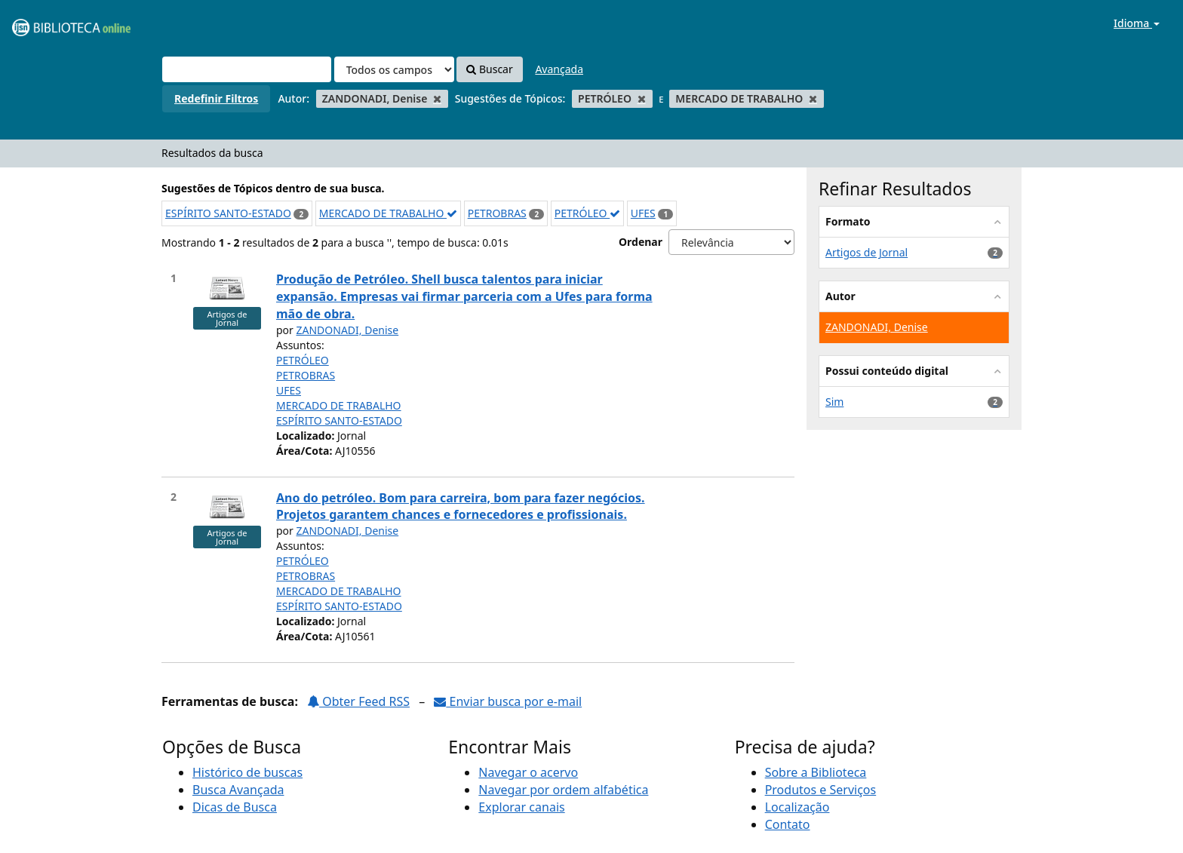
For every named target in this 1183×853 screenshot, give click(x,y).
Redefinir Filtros (216, 98)
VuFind (48, 23)
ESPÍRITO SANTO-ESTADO (228, 213)
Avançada (559, 69)
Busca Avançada (238, 789)
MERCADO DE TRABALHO (388, 213)
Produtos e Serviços (821, 789)
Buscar (489, 69)
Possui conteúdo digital (886, 371)
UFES (643, 213)
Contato (787, 824)
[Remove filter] (437, 98)
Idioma (1137, 23)
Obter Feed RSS (358, 701)
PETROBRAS (497, 213)
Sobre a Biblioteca (816, 772)
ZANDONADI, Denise (348, 330)
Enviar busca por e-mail (508, 701)
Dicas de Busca (234, 807)
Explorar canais (521, 807)
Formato (848, 221)
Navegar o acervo (528, 772)
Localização (797, 807)
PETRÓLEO (587, 213)
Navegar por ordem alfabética (563, 789)
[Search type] (394, 69)
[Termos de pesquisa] (246, 69)
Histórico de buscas (247, 772)
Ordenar (640, 242)
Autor (840, 296)
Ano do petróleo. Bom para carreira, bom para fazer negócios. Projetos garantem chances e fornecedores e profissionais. (460, 506)
